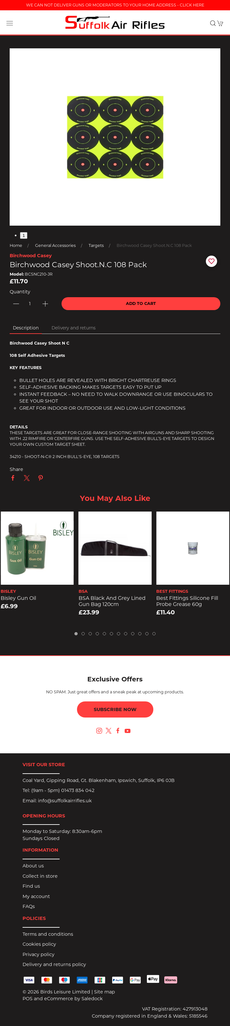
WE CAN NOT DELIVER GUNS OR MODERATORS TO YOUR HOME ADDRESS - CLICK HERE (115, 5)
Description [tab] (26, 327)
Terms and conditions (48, 934)
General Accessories (55, 245)
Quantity (20, 292)
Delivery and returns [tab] (74, 327)
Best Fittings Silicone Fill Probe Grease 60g (187, 601)
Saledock (92, 999)
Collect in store (40, 876)
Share (16, 469)
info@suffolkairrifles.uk (65, 801)
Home (16, 245)
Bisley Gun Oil (18, 598)
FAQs (29, 906)
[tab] (76, 633)
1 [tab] (24, 235)
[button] (9, 23)
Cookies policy (39, 944)
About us (33, 866)
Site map (104, 992)
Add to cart (141, 303)
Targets (96, 245)
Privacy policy (38, 954)
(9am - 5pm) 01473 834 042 (62, 790)
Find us (31, 886)
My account (36, 896)
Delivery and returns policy (54, 964)
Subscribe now (115, 709)
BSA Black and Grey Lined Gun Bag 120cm (112, 601)
